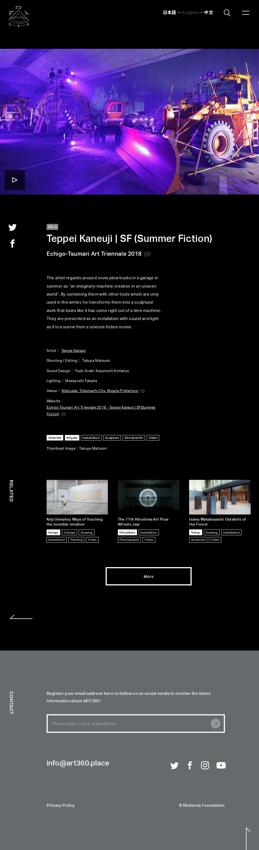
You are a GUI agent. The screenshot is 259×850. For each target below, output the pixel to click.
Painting (76, 539)
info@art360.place (78, 763)
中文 (208, 12)
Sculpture (112, 437)
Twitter (174, 765)
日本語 (169, 12)
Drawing (87, 532)
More (149, 576)
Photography (129, 539)
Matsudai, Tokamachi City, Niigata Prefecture (100, 390)
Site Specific (134, 437)
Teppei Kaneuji (73, 350)
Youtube (221, 765)
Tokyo (195, 532)
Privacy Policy (61, 806)
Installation (91, 437)
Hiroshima (127, 532)
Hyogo (53, 532)
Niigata (72, 437)
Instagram (205, 765)
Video (153, 437)
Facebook (190, 765)
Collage (69, 532)
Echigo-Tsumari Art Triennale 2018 (94, 253)
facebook (12, 243)
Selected (54, 437)
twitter (12, 227)
